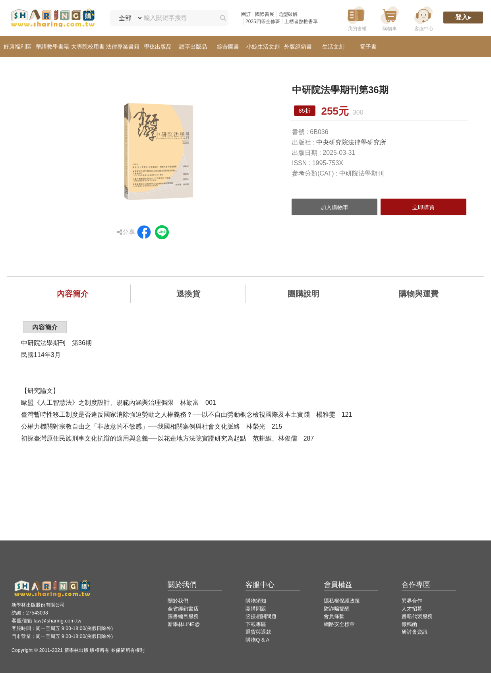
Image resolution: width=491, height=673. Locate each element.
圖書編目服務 (183, 616)
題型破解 (288, 14)
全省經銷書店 (183, 609)
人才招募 (412, 609)
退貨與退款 (258, 632)
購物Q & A (257, 640)
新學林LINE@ (184, 624)
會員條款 (334, 616)
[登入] (463, 18)
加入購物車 (334, 207)
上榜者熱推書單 (301, 21)
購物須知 (256, 601)
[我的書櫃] (356, 18)
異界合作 (412, 601)
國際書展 (264, 14)
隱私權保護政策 (342, 601)
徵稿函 (409, 624)
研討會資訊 (414, 632)
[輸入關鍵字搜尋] (177, 18)
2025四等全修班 (263, 21)
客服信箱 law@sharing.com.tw (46, 621)
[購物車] (390, 18)
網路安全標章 (339, 624)
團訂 (246, 14)
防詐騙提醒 (337, 609)
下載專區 (256, 624)
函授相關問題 (261, 616)
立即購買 (423, 207)
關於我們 (178, 601)
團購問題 (256, 609)
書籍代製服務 (417, 616)
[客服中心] (423, 18)
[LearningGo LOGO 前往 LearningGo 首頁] (52, 18)
